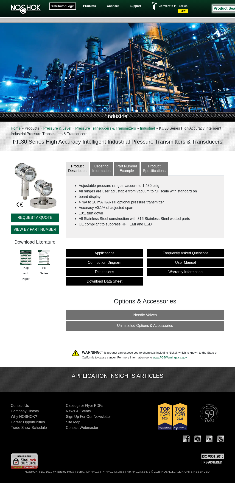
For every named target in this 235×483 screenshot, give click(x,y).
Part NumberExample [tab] (126, 168)
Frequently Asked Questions (185, 253)
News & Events (78, 411)
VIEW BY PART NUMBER (35, 229)
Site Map (73, 422)
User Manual (185, 262)
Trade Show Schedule (29, 428)
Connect (113, 6)
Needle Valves (145, 315)
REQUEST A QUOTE (34, 217)
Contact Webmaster (82, 428)
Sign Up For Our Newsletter (88, 417)
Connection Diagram (104, 262)
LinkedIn (209, 439)
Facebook (186, 439)
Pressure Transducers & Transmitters (105, 128)
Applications (104, 253)
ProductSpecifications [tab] (154, 168)
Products (89, 6)
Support (135, 6)
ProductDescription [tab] (77, 168)
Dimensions (104, 272)
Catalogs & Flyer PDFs (84, 406)
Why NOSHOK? (24, 417)
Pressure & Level (57, 128)
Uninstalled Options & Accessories (145, 326)
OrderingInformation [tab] (101, 168)
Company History (25, 411)
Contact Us (20, 406)
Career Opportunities (28, 422)
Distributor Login (63, 6)
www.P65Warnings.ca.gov (170, 357)
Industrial (147, 128)
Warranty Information (185, 272)
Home (16, 128)
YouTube (220, 439)
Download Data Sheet (105, 281)
